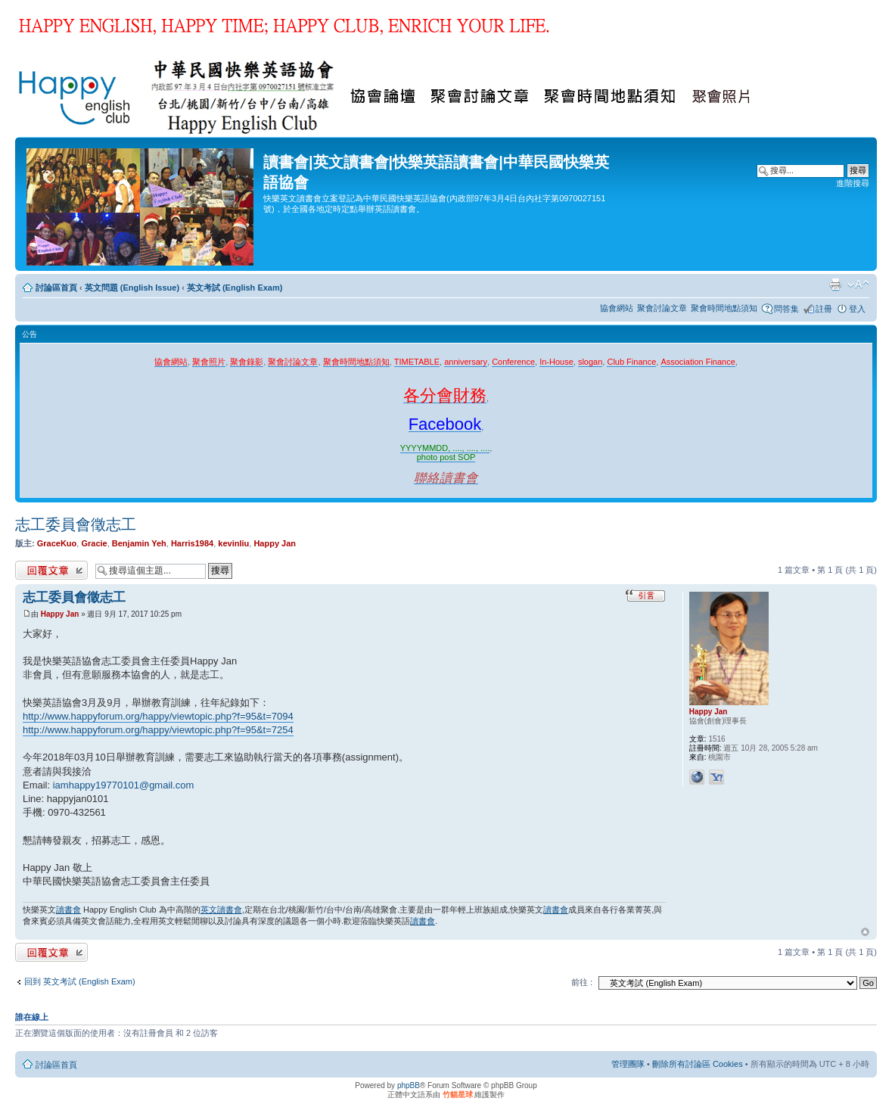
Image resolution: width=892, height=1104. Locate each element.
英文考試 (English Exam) (235, 287)
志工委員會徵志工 (75, 524)
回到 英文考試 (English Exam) (79, 981)
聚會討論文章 (662, 308)
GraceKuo (57, 543)
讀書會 (68, 909)
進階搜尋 (852, 183)
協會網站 (616, 308)
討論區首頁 (56, 287)
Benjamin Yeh (139, 543)
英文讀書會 (221, 909)
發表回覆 (51, 570)
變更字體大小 (858, 284)
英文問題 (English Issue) (132, 287)
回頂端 (865, 932)
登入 (857, 308)
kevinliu (233, 543)
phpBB (408, 1085)
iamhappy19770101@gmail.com (123, 785)
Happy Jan (274, 543)
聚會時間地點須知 (724, 308)
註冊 (824, 308)
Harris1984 (192, 543)
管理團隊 (628, 1063)
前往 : (581, 982)
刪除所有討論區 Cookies (697, 1063)
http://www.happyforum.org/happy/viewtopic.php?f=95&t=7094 (158, 716)
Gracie (94, 543)
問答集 (786, 308)
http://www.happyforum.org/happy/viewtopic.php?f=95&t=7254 (158, 729)
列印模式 (835, 284)
